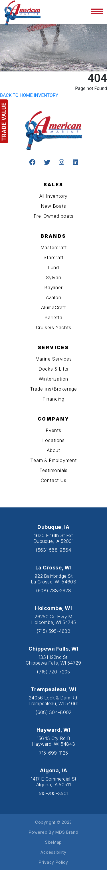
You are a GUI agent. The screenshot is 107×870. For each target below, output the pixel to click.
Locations (53, 440)
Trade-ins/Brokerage (53, 389)
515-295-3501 (53, 793)
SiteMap (53, 842)
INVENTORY (46, 95)
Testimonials (53, 470)
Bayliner (53, 287)
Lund (53, 267)
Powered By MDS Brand (53, 832)
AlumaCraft (53, 307)
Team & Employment (53, 460)
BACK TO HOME (16, 95)
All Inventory (53, 196)
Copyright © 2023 (53, 822)
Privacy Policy (53, 862)
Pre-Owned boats (54, 216)
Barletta (53, 317)
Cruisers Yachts (53, 327)
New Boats (53, 206)
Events (53, 430)
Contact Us (53, 480)
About (53, 450)
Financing (53, 399)
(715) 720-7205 (53, 672)
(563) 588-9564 (53, 550)
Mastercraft (54, 247)
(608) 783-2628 (53, 590)
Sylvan (53, 277)
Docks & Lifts (53, 369)
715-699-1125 (53, 753)
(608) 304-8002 (53, 712)
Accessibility (53, 852)
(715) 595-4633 (53, 631)
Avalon (53, 297)
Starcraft (53, 257)
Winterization (53, 379)
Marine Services (53, 359)
